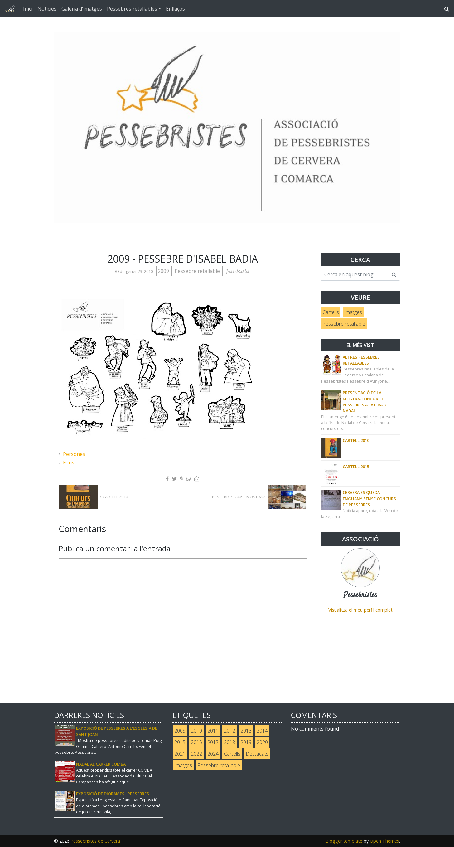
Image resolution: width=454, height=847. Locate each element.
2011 (213, 730)
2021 (180, 753)
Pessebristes (360, 595)
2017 (213, 742)
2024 (213, 753)
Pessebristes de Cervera (95, 841)
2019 (246, 742)
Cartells (330, 312)
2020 (262, 742)
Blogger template (344, 841)
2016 (196, 742)
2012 (229, 730)
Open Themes (384, 841)
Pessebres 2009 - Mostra (238, 497)
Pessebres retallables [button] (132, 8)
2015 (180, 742)
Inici (27, 8)
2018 (229, 742)
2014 (262, 730)
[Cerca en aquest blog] (354, 275)
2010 (196, 730)
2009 (164, 271)
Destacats (257, 753)
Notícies (46, 8)
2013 (246, 730)
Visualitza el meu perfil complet (360, 610)
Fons (68, 462)
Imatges (353, 312)
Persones (74, 454)
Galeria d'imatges (81, 8)
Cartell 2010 (114, 497)
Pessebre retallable (198, 271)
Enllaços (175, 8)
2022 (196, 753)
